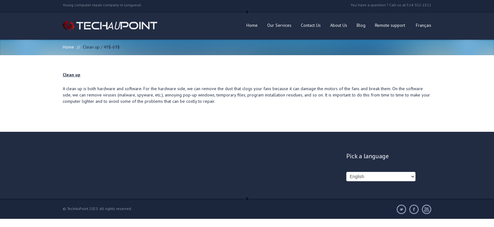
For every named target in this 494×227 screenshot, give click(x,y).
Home (252, 25)
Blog (361, 25)
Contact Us (311, 25)
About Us (338, 25)
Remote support (390, 25)
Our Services (279, 25)
